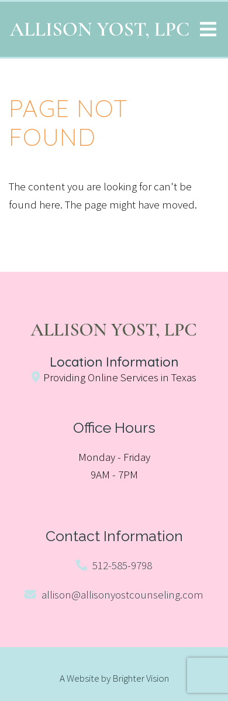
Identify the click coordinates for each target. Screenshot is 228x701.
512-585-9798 (122, 565)
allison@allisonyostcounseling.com (122, 594)
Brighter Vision (140, 678)
